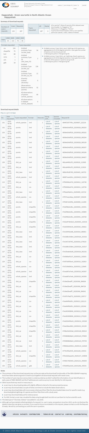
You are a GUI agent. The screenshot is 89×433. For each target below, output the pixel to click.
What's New (76, 6)
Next (14, 113)
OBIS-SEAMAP (14, 5)
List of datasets (49, 122)
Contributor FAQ (80, 414)
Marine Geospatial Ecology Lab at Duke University (41, 431)
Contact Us (59, 414)
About (60, 5)
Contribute (68, 5)
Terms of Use (48, 414)
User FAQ (68, 414)
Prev (2, 113)
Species (16, 414)
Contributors (34, 414)
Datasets (24, 414)
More (84, 5)
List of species (57, 122)
